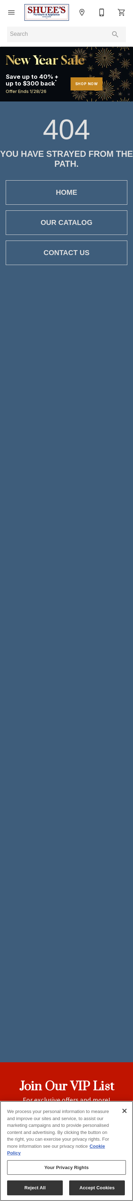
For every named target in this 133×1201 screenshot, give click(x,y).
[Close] (124, 1111)
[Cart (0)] (121, 12)
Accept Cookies (97, 1187)
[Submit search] (115, 34)
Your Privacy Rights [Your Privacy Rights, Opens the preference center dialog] (66, 1167)
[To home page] (46, 12)
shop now (86, 84)
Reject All (35, 1187)
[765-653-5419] (101, 12)
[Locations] (81, 12)
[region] (66, 1151)
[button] (11, 12)
